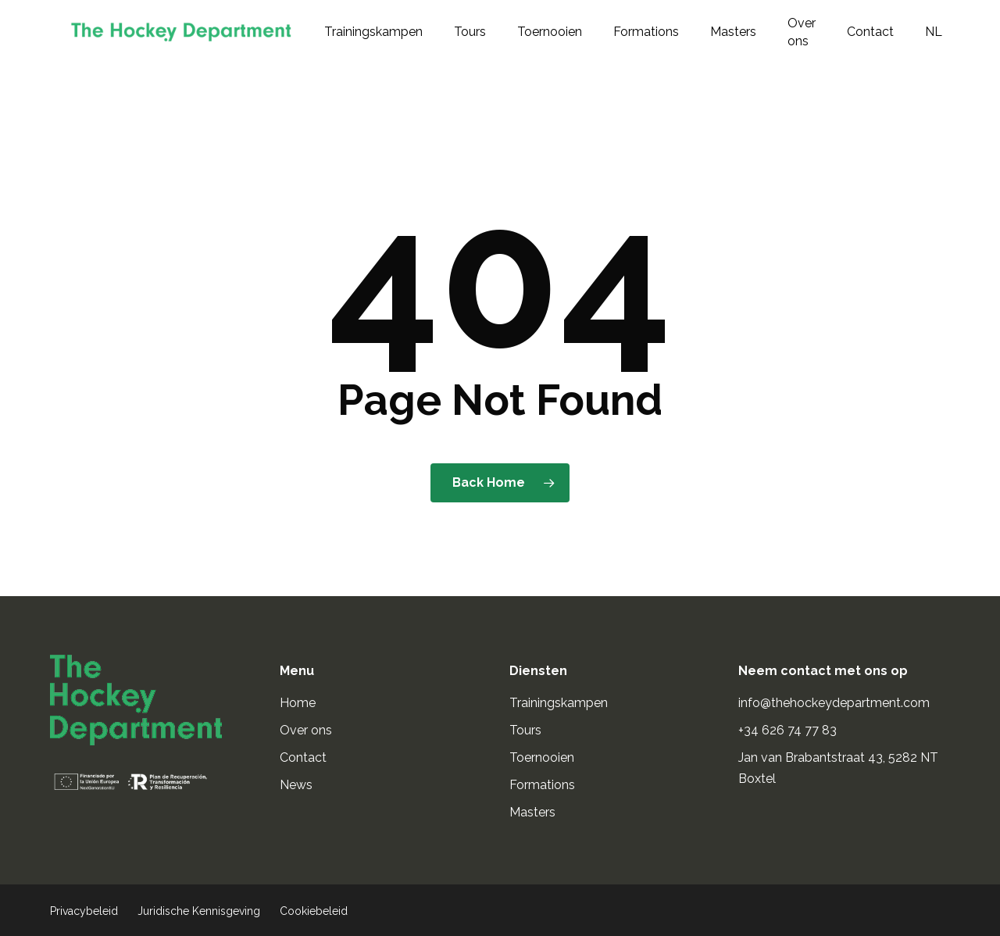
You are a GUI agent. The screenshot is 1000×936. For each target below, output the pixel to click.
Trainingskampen (558, 702)
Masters (532, 812)
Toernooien (541, 757)
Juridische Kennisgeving (199, 911)
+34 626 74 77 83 (789, 730)
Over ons (306, 730)
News (296, 784)
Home (298, 702)
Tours (525, 730)
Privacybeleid (84, 911)
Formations (542, 784)
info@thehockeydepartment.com (835, 702)
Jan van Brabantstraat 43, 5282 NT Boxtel (838, 768)
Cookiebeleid (314, 911)
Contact (303, 757)
